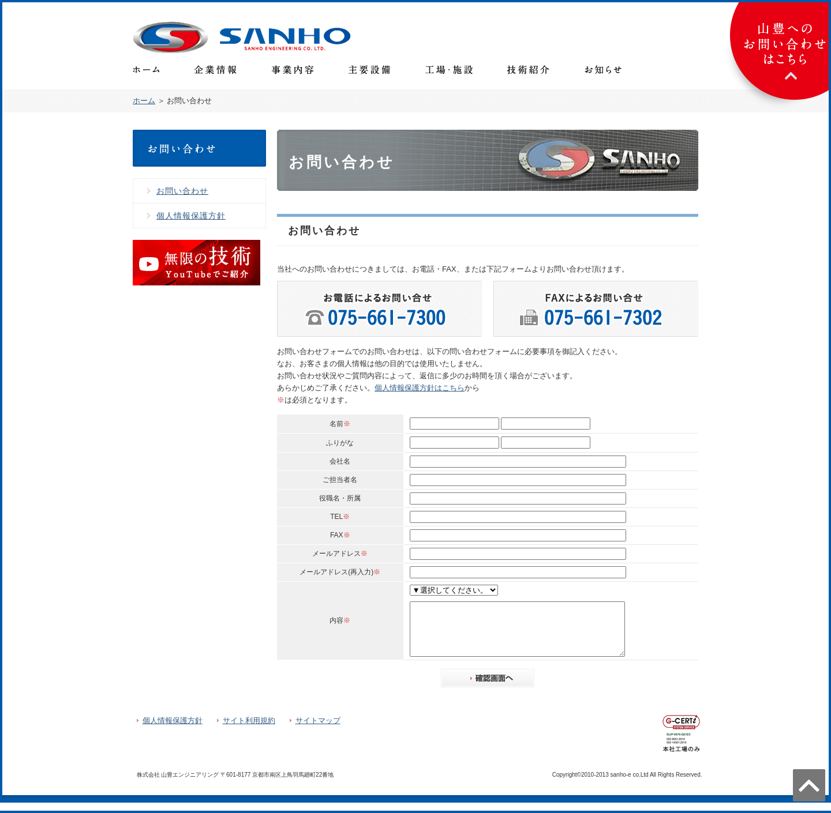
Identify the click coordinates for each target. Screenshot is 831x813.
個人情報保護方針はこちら (420, 387)
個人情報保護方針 (191, 215)
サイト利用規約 (249, 731)
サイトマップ (317, 731)
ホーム (144, 100)
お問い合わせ (182, 190)
